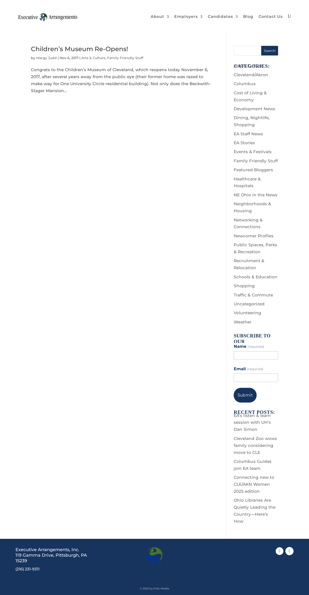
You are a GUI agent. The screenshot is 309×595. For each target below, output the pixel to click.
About (157, 16)
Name (249, 346)
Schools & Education (255, 276)
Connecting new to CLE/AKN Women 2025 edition (254, 484)
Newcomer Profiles (254, 235)
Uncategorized (249, 303)
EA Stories (244, 142)
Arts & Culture (93, 58)
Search (269, 50)
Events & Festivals (253, 151)
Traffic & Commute (253, 295)
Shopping (244, 285)
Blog (248, 16)
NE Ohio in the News (255, 194)
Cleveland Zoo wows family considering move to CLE (255, 445)
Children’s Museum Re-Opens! (79, 49)
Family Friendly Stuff (125, 58)
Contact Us (271, 16)
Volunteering (247, 312)
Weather (243, 322)
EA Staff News (248, 133)
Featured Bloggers (253, 169)
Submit (245, 395)
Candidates (220, 16)
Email (248, 368)
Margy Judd (46, 58)
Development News (254, 108)
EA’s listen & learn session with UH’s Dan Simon (252, 422)
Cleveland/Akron (251, 74)
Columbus (245, 83)
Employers (186, 16)
